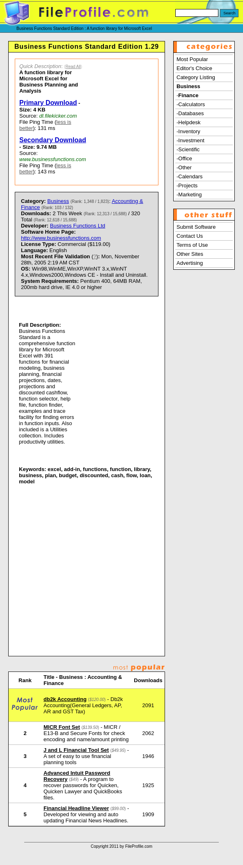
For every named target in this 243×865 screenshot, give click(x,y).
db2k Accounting (65, 699)
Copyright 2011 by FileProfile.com (121, 846)
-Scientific (188, 149)
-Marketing (189, 194)
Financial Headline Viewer (76, 808)
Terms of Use (192, 245)
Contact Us (190, 236)
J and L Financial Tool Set (76, 750)
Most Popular (192, 59)
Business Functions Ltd (77, 226)
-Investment (190, 140)
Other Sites (190, 254)
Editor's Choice (194, 68)
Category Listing (196, 77)
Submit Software (196, 227)
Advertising (190, 263)
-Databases (190, 113)
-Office (184, 158)
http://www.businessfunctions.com (61, 238)
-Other (184, 167)
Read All (72, 66)
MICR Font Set (62, 727)
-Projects (187, 185)
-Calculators (191, 104)
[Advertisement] (124, 122)
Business (58, 201)
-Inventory (188, 131)
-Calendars (190, 176)
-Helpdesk (189, 122)
